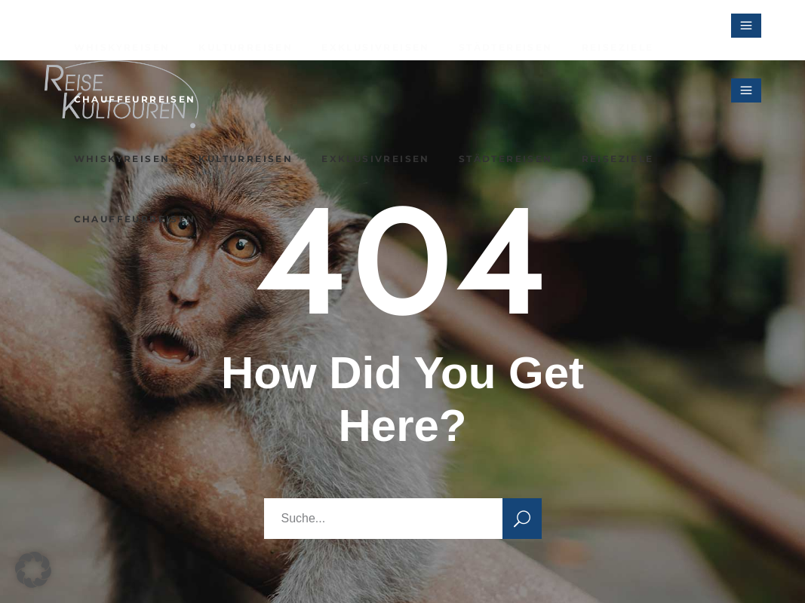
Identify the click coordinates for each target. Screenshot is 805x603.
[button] (33, 570)
